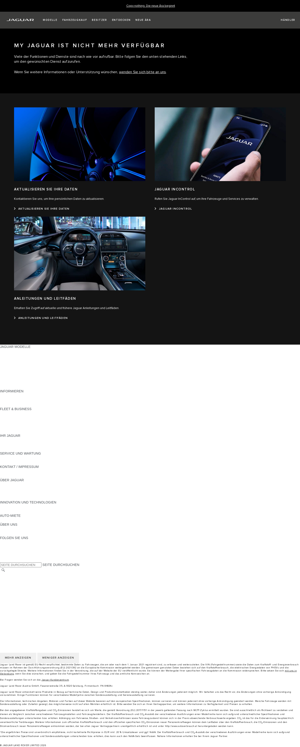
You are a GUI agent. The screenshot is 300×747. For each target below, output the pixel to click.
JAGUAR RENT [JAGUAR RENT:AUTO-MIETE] (12, 520)
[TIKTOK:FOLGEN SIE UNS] (8, 547)
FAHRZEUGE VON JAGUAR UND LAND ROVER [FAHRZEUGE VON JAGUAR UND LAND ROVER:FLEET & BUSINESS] (37, 418)
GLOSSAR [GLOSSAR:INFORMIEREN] (8, 400)
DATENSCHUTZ (12, 592)
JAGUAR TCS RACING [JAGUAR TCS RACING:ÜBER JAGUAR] (17, 493)
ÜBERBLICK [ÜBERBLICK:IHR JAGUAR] (9, 440)
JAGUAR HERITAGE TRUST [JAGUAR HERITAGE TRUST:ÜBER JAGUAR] (22, 498)
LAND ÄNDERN (12, 575)
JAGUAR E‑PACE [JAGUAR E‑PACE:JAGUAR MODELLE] (13, 355)
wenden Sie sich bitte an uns (142, 72)
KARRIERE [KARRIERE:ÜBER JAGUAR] (8, 489)
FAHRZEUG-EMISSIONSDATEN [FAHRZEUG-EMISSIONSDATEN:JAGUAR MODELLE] (24, 382)
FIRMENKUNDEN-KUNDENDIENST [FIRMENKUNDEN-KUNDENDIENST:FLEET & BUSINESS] (27, 427)
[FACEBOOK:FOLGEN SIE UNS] (11, 556)
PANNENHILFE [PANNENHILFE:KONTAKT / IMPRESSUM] (11, 471)
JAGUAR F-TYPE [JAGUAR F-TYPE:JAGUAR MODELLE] (13, 364)
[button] (50, 20)
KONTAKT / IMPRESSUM (19, 579)
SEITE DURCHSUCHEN (60, 565)
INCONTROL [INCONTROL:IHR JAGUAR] (10, 444)
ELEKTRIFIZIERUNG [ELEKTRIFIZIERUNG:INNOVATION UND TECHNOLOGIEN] (16, 507)
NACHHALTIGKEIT (14, 533)
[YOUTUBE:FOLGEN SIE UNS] (10, 551)
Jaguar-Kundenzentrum (55, 680)
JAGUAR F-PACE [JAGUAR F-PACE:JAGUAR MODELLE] (13, 351)
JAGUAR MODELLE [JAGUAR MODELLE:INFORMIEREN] (15, 395)
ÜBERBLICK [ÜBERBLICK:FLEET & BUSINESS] (9, 413)
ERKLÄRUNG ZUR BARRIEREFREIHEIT (31, 610)
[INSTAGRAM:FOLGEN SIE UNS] (11, 542)
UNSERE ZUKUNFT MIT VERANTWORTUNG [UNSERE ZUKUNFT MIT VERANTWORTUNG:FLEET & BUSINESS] (34, 422)
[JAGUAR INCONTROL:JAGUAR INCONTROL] (173, 209)
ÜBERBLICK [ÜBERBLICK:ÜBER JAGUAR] (9, 484)
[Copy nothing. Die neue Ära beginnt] (150, 5)
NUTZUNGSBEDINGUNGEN (22, 588)
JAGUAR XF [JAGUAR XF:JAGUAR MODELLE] (9, 373)
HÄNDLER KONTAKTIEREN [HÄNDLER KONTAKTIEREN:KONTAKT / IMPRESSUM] (21, 475)
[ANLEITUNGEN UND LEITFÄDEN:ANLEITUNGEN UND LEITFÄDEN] (41, 318)
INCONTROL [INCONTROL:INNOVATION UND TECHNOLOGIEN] (10, 511)
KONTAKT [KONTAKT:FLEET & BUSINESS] (7, 431)
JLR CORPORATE (14, 606)
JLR (3, 529)
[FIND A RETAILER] (284, 20)
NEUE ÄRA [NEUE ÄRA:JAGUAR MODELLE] (8, 387)
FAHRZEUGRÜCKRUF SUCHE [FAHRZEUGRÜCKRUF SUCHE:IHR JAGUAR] (23, 449)
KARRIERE (8, 584)
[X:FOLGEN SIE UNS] (3, 560)
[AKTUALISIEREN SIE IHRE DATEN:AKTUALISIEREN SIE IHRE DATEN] (42, 209)
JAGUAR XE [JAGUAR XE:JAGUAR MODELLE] (9, 369)
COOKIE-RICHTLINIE (16, 597)
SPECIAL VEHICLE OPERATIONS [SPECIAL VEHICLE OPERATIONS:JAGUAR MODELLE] (26, 378)
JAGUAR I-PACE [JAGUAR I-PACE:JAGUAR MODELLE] (13, 360)
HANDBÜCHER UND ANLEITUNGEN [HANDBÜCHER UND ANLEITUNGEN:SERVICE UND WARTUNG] (28, 458)
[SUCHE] (3, 570)
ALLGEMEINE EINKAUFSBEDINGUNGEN (32, 601)
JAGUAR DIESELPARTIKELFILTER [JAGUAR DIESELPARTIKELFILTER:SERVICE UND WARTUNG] (27, 462)
